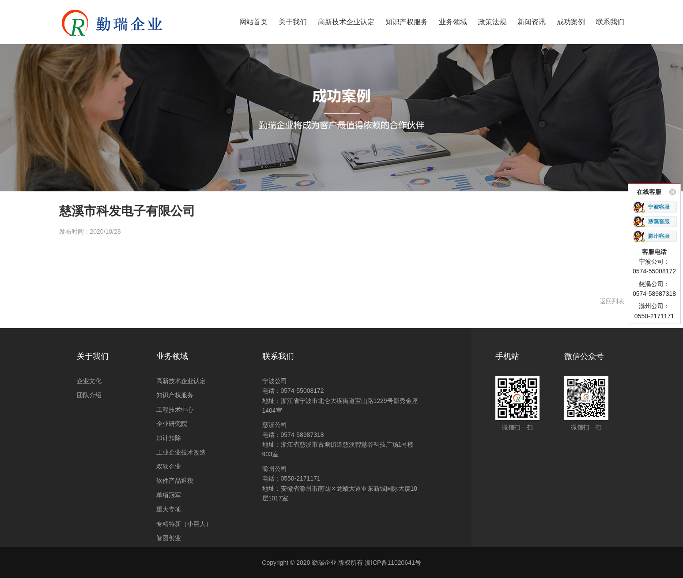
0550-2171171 (301, 478)
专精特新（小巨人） (184, 523)
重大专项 (168, 509)
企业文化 (89, 380)
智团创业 (168, 537)
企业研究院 (171, 423)
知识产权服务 (174, 395)
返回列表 (612, 301)
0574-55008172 (302, 390)
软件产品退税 (174, 480)
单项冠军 (168, 495)
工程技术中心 (174, 409)
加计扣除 (168, 437)
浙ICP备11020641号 (393, 562)
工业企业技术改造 (181, 452)
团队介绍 (89, 395)
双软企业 (168, 466)
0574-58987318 (302, 434)
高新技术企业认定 (181, 380)
